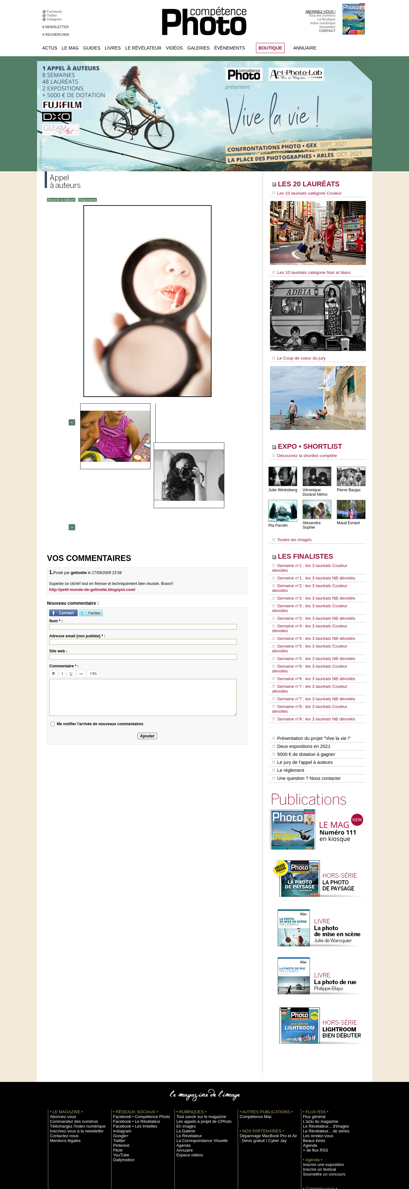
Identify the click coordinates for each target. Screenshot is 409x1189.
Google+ (119, 1057)
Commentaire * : (64, 561)
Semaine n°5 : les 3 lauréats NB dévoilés (309, 612)
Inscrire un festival (316, 1091)
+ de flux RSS (313, 1072)
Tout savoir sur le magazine (197, 1038)
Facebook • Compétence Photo (136, 1038)
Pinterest (120, 1067)
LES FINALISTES (311, 549)
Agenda (182, 1067)
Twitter (53, 15)
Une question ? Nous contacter (305, 700)
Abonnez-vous (61, 1038)
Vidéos (174, 48)
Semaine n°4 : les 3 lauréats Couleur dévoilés (313, 594)
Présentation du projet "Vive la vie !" (310, 666)
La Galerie (184, 1052)
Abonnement (312, 1120)
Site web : (58, 546)
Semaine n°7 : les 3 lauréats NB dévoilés (309, 636)
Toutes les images (290, 532)
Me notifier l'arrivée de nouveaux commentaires (100, 619)
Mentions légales (62, 1062)
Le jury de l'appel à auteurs (301, 686)
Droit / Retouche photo (320, 1129)
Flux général (312, 1038)
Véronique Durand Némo (315, 487)
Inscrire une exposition (320, 1086)
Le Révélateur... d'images (322, 1048)
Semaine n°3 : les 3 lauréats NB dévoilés (309, 588)
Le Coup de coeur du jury (296, 355)
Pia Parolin (277, 521)
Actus (49, 48)
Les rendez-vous (315, 1057)
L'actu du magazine (317, 1043)
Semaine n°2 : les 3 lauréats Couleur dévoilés (313, 570)
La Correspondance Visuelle (197, 1062)
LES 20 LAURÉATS (315, 185)
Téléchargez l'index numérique (73, 1048)
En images (184, 1048)
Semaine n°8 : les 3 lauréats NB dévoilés (309, 649)
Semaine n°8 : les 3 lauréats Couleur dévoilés (313, 643)
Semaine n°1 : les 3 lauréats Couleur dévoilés (313, 558)
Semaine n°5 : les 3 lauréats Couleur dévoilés (313, 606)
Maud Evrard (348, 519)
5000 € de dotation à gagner (302, 680)
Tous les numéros (322, 15)
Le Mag (70, 48)
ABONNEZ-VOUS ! (320, 11)
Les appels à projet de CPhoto (199, 1043)
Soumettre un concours (320, 1096)
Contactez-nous (62, 1057)
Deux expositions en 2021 (300, 673)
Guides (91, 48)
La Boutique (326, 19)
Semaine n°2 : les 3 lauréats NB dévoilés (309, 576)
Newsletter (328, 27)
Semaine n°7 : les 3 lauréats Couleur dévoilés (313, 630)
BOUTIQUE (270, 48)
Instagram (55, 19)
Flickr (117, 1072)
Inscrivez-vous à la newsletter (72, 1052)
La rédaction (312, 1124)
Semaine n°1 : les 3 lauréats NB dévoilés (309, 564)
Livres (113, 48)
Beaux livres (312, 1062)
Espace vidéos (187, 1076)
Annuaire (304, 48)
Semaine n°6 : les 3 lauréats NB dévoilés (309, 624)
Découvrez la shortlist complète (301, 452)
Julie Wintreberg (282, 485)
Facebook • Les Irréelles (131, 1048)
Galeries (198, 48)
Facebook (55, 11)
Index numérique (323, 23)
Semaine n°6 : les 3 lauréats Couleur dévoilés (313, 618)
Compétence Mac (253, 1038)
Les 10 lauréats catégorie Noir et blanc (307, 271)
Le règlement (288, 693)
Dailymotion (122, 1081)
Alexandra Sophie (318, 519)
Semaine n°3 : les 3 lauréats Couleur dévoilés (313, 582)
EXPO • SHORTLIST (317, 443)
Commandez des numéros (70, 1043)
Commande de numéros (321, 1115)
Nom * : (56, 516)
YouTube (120, 1076)
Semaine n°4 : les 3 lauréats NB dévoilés (309, 600)
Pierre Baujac (348, 485)
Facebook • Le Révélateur (132, 1043)
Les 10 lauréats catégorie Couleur (303, 193)
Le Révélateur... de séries (322, 1052)
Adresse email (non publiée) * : (77, 531)
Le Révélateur (143, 48)
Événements (229, 48)
